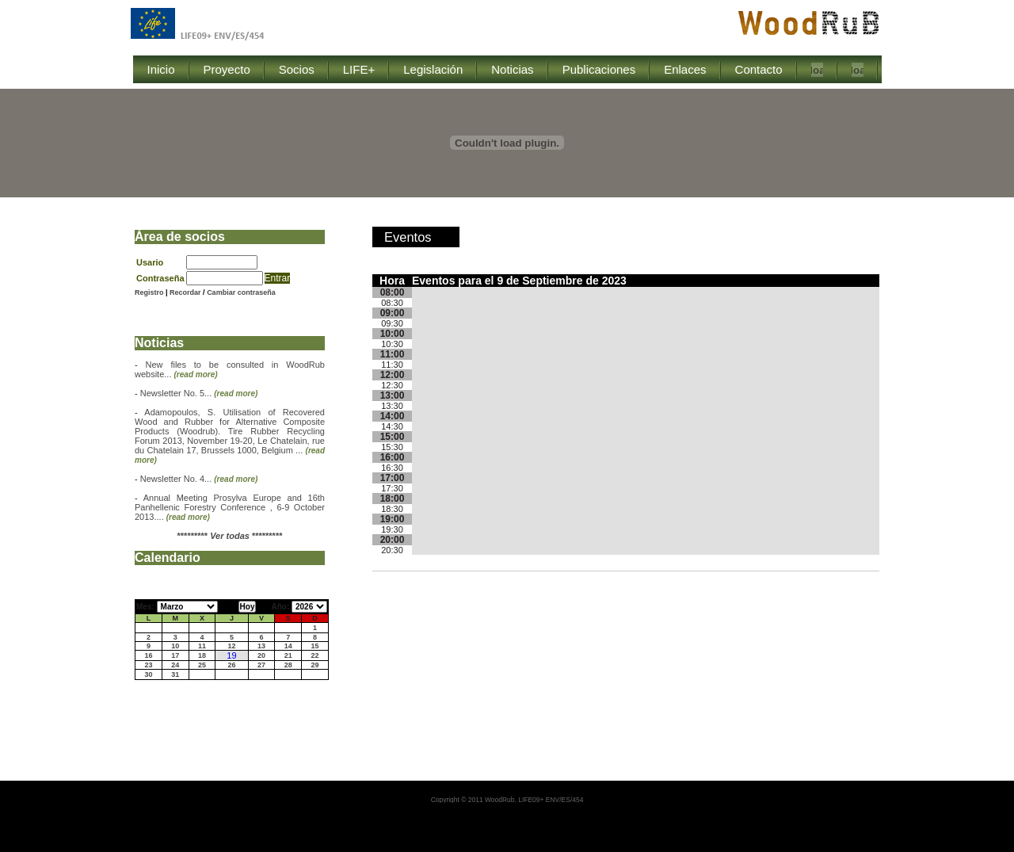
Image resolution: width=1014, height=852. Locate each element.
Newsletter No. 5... (199, 393)
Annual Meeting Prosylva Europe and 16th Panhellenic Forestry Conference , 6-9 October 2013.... (230, 507)
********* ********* (230, 536)
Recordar (186, 292)
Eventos (408, 237)
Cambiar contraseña (241, 292)
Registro (149, 292)
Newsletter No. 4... (199, 478)
